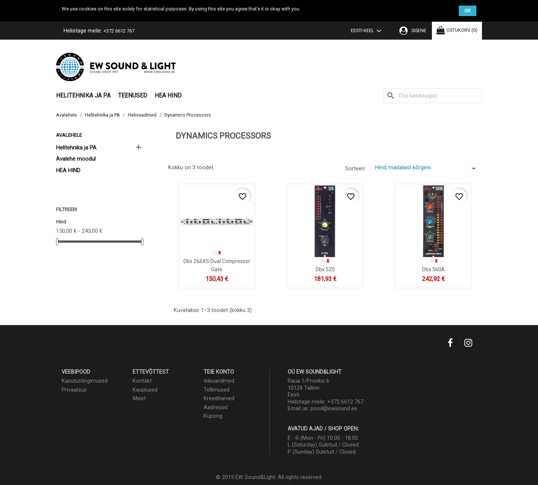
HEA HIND (168, 95)
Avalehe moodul (76, 158)
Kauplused (145, 390)
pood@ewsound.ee (333, 408)
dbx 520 (325, 269)
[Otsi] (432, 95)
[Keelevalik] (367, 31)
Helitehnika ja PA (83, 95)
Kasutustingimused (85, 381)
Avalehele (69, 135)
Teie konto (219, 372)
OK (467, 10)
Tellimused (216, 390)
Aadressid (216, 407)
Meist (139, 398)
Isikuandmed (219, 381)
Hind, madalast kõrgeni (426, 168)
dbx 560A (433, 269)
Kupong (213, 416)
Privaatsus (74, 390)
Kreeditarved (219, 398)
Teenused (132, 95)
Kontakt (142, 381)
